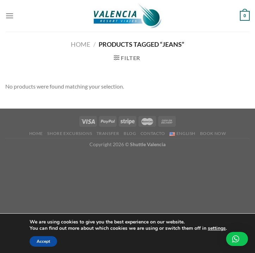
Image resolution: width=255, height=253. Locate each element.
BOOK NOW (213, 133)
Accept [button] (43, 241)
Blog (130, 133)
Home (80, 44)
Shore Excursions (69, 133)
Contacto (153, 133)
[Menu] (9, 15)
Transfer (108, 133)
